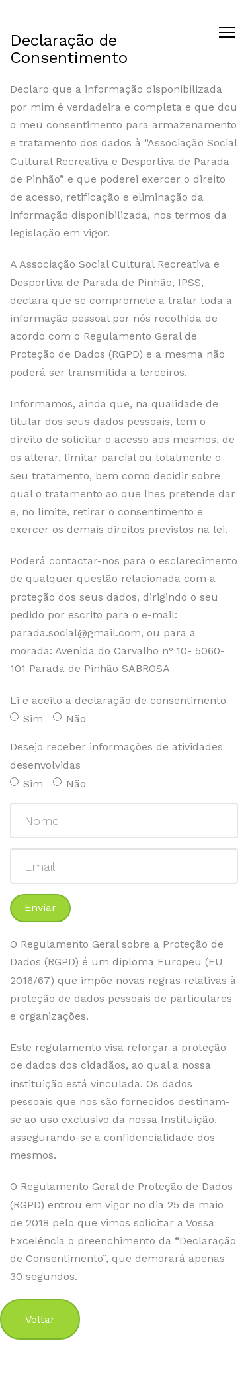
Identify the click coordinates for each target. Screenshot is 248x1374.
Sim (26, 718)
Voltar (40, 1319)
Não (69, 718)
